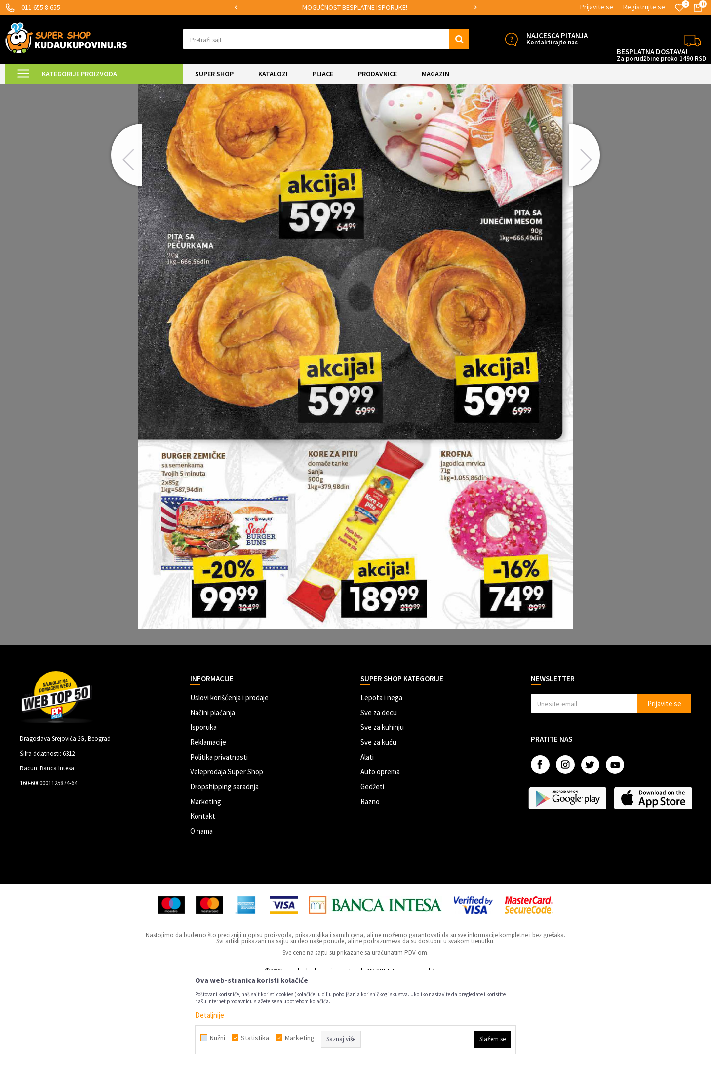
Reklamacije (208, 825)
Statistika (255, 1037)
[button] (326, 39)
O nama (201, 914)
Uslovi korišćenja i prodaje (229, 781)
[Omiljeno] (679, 7)
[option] (399, 7)
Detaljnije (209, 1015)
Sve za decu (378, 796)
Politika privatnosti (219, 840)
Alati (367, 840)
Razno (370, 885)
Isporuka (203, 810)
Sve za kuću (378, 825)
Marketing (205, 885)
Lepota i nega (381, 781)
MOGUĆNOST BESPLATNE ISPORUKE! (398, 7)
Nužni (217, 1037)
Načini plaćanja (212, 796)
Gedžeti (372, 870)
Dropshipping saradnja (224, 870)
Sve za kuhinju (382, 810)
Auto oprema (380, 855)
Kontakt (202, 899)
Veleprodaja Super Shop (226, 855)
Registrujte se (644, 6)
